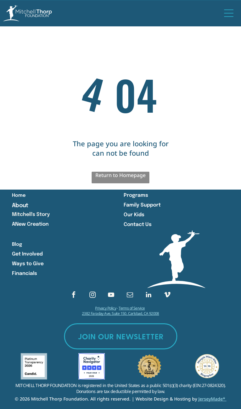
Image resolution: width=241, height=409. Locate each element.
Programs (136, 195)
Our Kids (134, 215)
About (20, 205)
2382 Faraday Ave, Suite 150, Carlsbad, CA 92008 (120, 313)
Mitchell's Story (31, 214)
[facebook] (73, 295)
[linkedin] (148, 295)
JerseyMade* (212, 399)
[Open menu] (228, 13)
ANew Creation (30, 224)
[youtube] (111, 295)
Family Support (142, 205)
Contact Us (138, 224)
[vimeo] (167, 295)
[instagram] (92, 295)
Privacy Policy (105, 308)
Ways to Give (28, 263)
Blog (17, 244)
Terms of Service (132, 308)
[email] (130, 295)
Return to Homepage (120, 175)
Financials (24, 273)
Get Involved (27, 254)
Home (19, 195)
